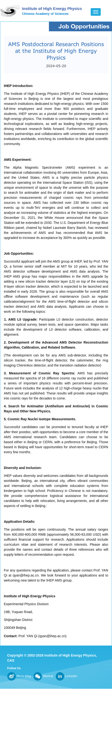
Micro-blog (19, 676)
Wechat (43, 676)
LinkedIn (66, 676)
